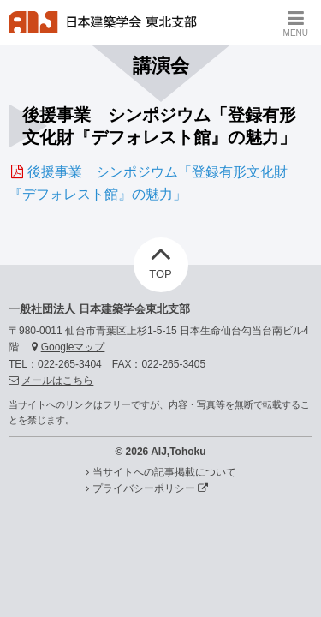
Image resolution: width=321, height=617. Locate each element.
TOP (160, 258)
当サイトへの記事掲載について (164, 472)
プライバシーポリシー (150, 488)
